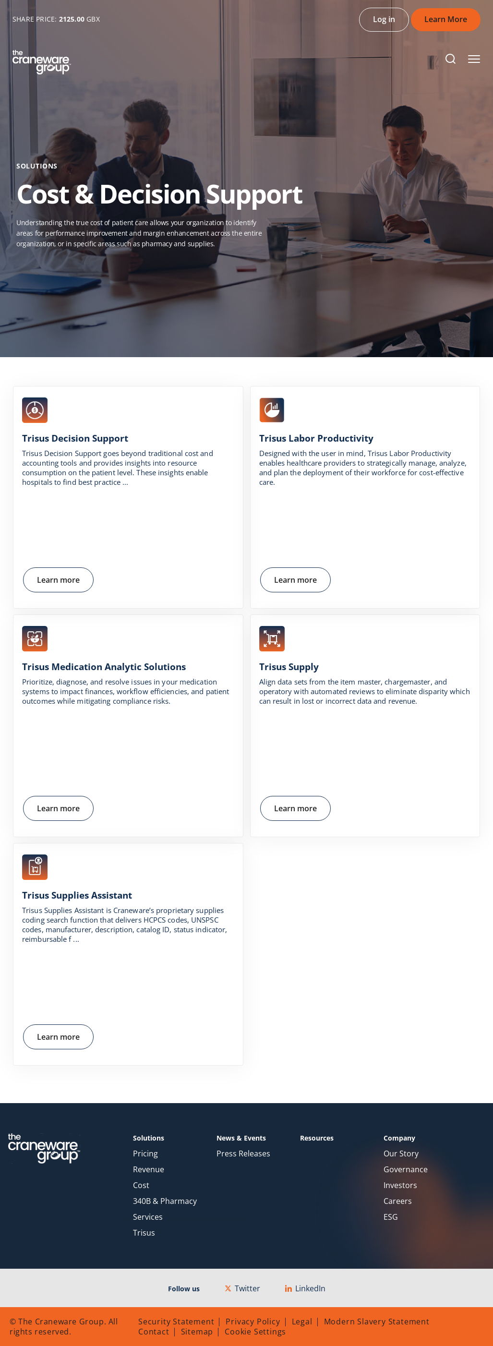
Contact (153, 1331)
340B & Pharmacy (165, 1201)
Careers (398, 1201)
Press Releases (243, 1154)
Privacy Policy (253, 1321)
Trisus (144, 1233)
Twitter (242, 1288)
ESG (391, 1217)
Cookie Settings (255, 1331)
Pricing (145, 1154)
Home (27, 266)
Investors (400, 1185)
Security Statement (176, 1321)
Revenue (148, 1170)
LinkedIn (305, 1288)
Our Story (401, 1154)
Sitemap (197, 1331)
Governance (406, 1170)
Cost (141, 1185)
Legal (302, 1321)
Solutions (74, 266)
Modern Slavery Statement (377, 1321)
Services (148, 1217)
